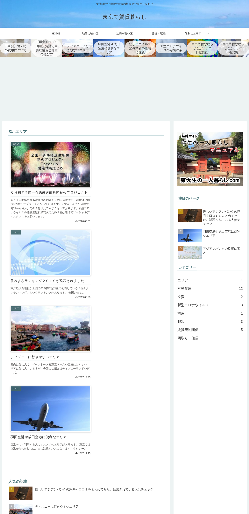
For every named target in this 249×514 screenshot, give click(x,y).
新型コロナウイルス (210, 305)
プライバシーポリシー (229, 503)
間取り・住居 (210, 338)
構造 (210, 313)
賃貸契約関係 (210, 330)
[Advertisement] (124, 89)
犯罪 (210, 321)
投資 (210, 297)
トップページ (203, 503)
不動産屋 (210, 288)
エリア (210, 280)
